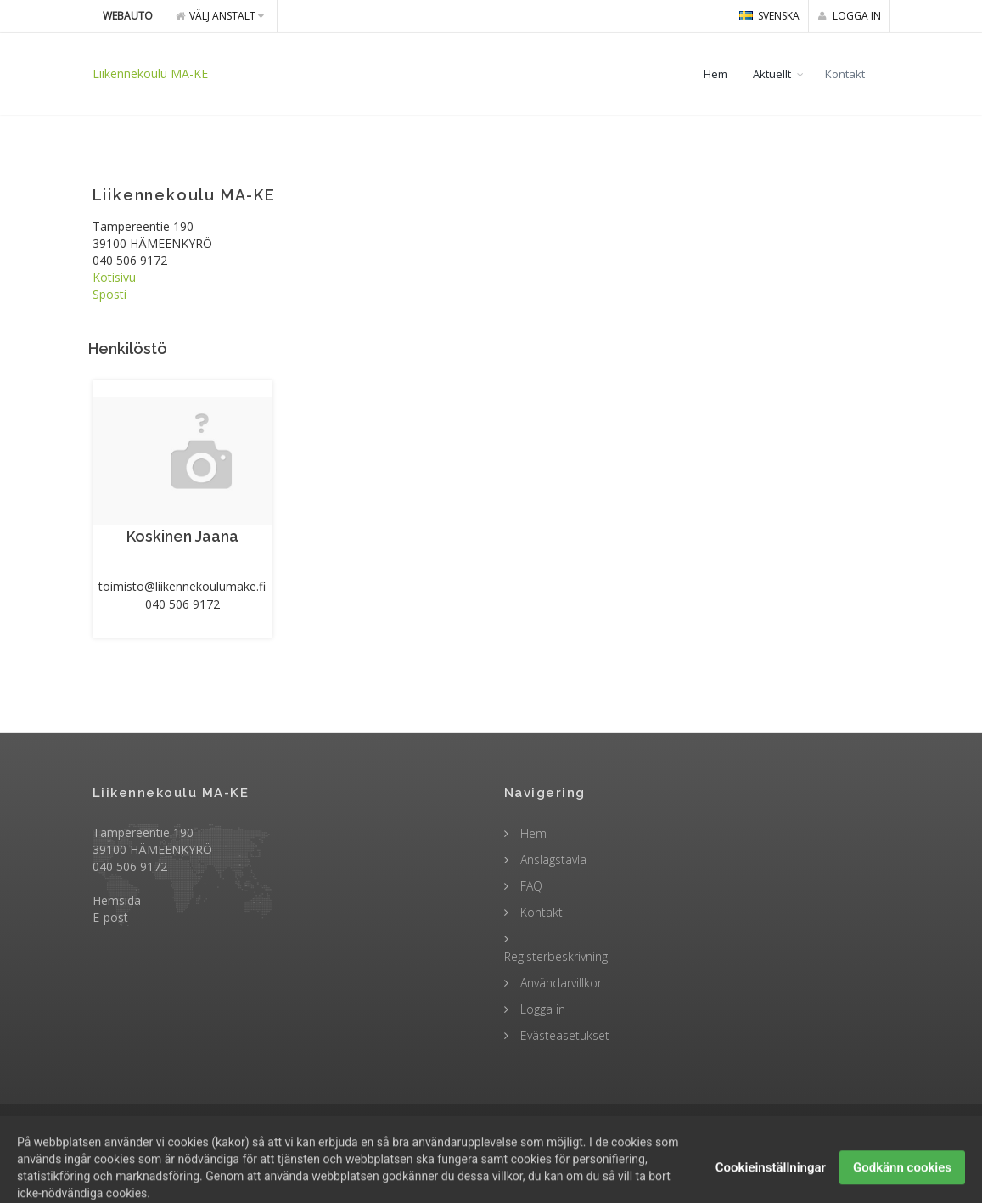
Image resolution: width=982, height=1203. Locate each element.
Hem (715, 74)
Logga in (849, 15)
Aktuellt (772, 74)
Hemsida (117, 900)
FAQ (529, 886)
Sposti (109, 294)
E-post (110, 917)
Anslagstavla (551, 860)
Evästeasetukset (563, 1035)
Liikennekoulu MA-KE (150, 73)
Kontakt (845, 74)
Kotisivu (114, 277)
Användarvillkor (559, 983)
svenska (769, 15)
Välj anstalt (220, 15)
